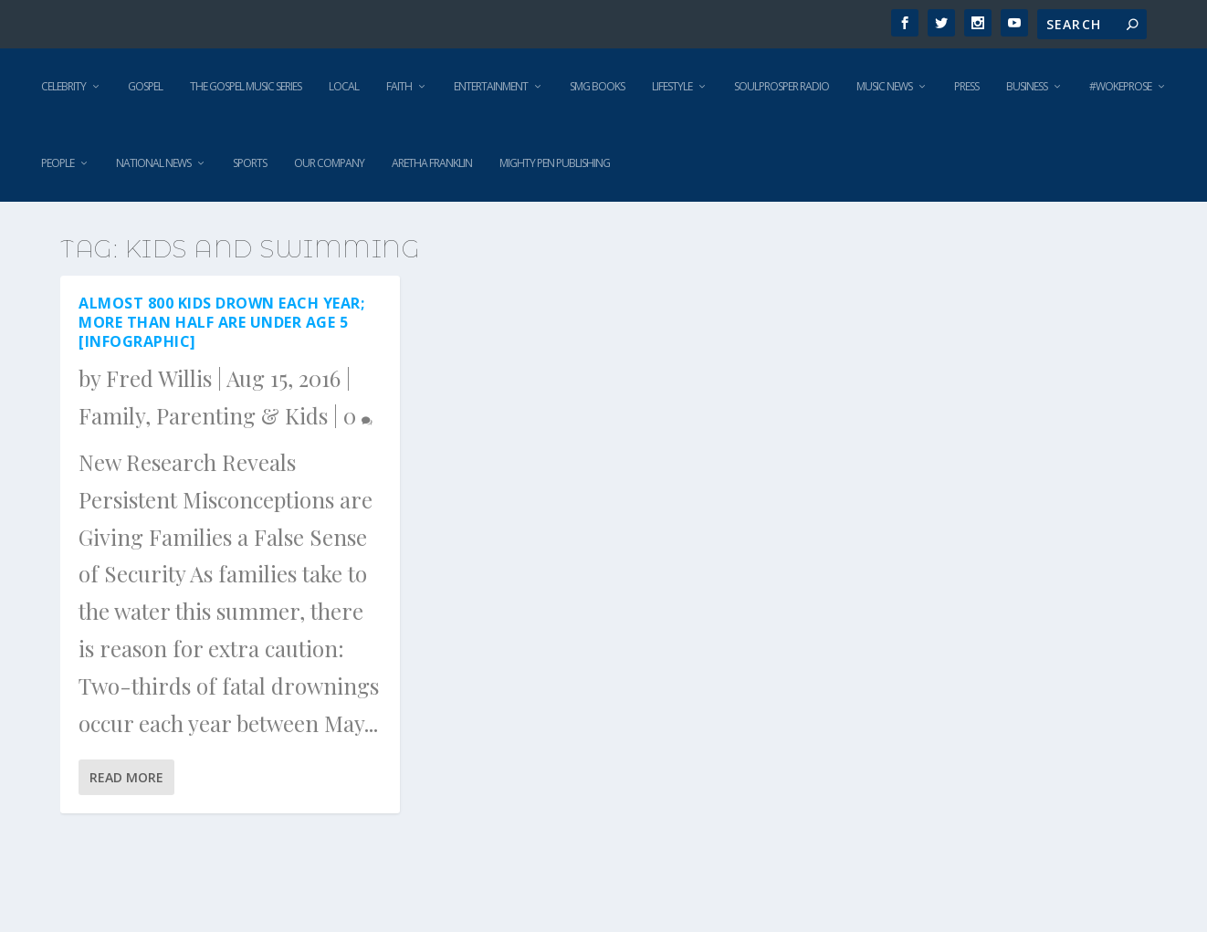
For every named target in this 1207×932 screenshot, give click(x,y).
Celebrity (63, 86)
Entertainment (491, 86)
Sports (250, 163)
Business (1026, 86)
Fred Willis (159, 378)
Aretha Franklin (432, 163)
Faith (399, 86)
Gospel (145, 86)
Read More (126, 777)
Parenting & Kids (242, 415)
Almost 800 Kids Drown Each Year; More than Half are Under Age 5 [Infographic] (221, 322)
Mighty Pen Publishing (554, 163)
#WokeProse (1120, 86)
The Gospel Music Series (245, 86)
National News (153, 163)
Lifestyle (672, 86)
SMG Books (597, 86)
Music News (884, 86)
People (57, 163)
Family (112, 415)
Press (966, 86)
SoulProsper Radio (781, 86)
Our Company (329, 163)
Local (344, 86)
